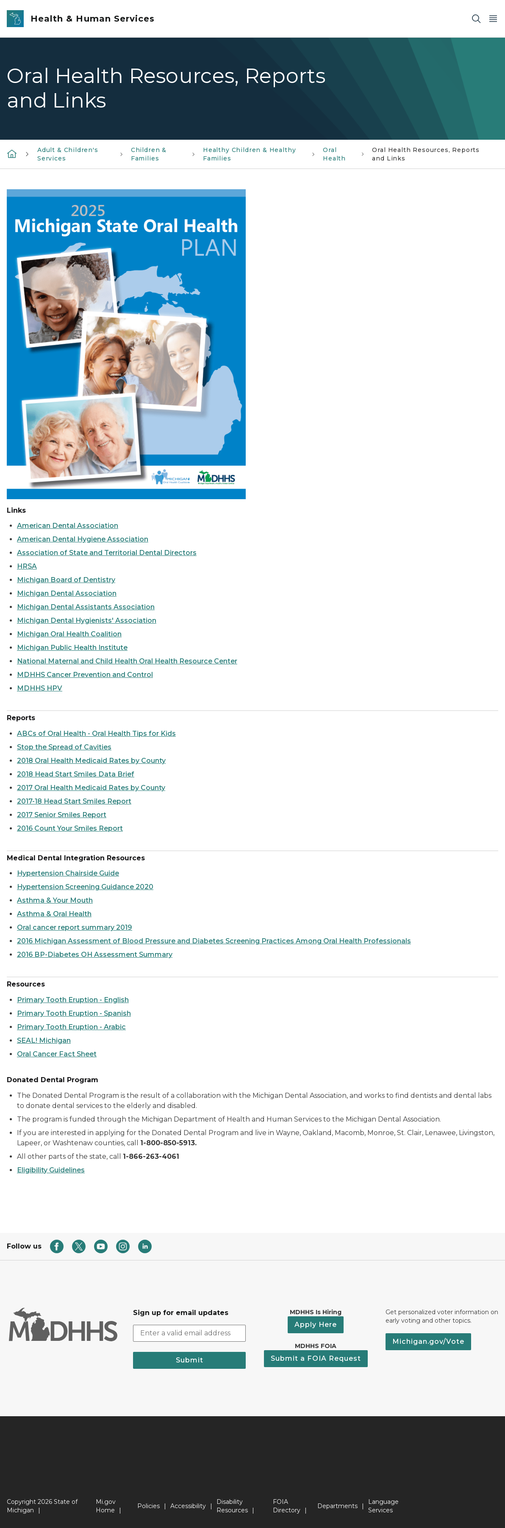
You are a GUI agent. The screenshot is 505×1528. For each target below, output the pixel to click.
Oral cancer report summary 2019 (74, 927)
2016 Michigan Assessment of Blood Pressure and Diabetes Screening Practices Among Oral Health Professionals (214, 941)
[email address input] (189, 1333)
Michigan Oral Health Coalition (69, 634)
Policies (148, 1506)
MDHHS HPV (39, 688)
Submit (189, 1360)
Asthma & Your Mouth (55, 900)
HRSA (27, 566)
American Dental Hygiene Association (82, 539)
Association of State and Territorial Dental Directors (107, 553)
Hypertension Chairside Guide (68, 873)
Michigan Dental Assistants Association (86, 607)
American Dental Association (67, 526)
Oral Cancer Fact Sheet (57, 1054)
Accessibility (188, 1506)
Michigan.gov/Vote (428, 1341)
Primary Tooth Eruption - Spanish (74, 1013)
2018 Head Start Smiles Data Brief (75, 774)
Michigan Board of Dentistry (66, 580)
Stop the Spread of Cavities (64, 747)
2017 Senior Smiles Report (61, 815)
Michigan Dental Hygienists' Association (86, 620)
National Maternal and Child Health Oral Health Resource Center (127, 661)
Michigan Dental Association (67, 593)
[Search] (476, 19)
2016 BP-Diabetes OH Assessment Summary (94, 955)
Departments (337, 1506)
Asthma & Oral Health (54, 914)
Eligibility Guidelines (51, 1170)
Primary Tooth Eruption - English (73, 1000)
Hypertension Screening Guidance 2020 (85, 887)
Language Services (383, 1506)
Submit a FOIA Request (316, 1358)
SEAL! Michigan (44, 1040)
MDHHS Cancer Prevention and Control (85, 675)
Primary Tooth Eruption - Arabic (71, 1027)
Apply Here (315, 1325)
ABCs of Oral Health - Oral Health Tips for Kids (96, 733)
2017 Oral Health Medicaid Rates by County (91, 788)
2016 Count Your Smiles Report (70, 828)
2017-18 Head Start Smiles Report (74, 801)
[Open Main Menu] (493, 19)
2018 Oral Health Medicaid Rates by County (91, 761)
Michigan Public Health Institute (72, 648)
